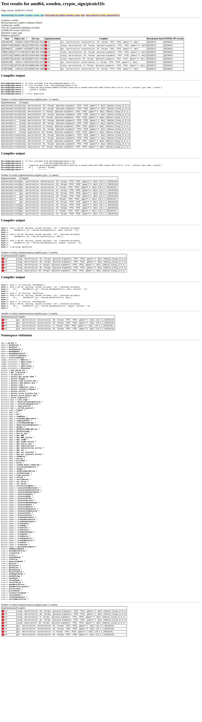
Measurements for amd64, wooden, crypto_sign (22, 15)
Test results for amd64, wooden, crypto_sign (65, 15)
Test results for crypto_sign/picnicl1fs (103, 15)
